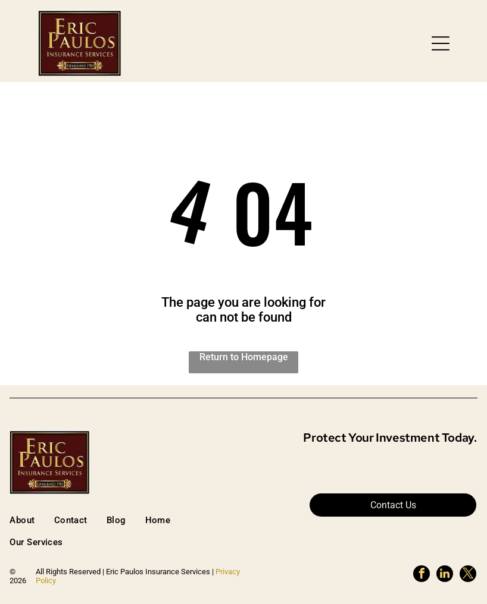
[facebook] (421, 575)
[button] (440, 43)
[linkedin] (444, 575)
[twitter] (468, 575)
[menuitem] (32, 520)
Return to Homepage (243, 357)
